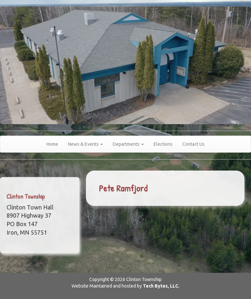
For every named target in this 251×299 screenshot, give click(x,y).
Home (52, 144)
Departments (128, 144)
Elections (163, 144)
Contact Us (193, 144)
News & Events (85, 144)
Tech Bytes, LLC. (161, 286)
